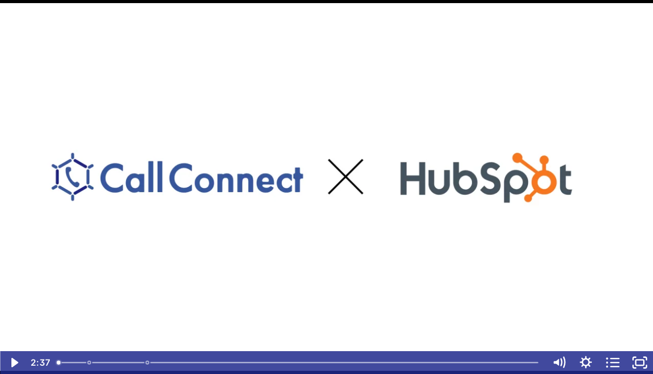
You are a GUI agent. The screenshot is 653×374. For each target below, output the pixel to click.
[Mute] (558, 362)
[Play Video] (13, 362)
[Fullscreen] (639, 362)
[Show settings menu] (585, 362)
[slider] (298, 362)
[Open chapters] (612, 362)
